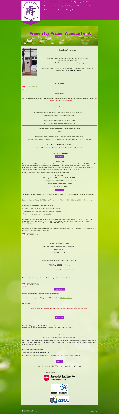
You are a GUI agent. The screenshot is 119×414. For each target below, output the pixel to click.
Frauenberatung (59, 289)
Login (95, 410)
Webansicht (94, 411)
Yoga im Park (59, 190)
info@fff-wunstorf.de (66, 298)
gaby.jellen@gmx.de (65, 355)
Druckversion (26, 410)
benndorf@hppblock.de (29, 223)
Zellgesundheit (59, 156)
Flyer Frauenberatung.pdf (33, 283)
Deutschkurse (59, 317)
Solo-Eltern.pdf (30, 233)
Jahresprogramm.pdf (32, 86)
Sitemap (31, 410)
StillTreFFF (59, 361)
